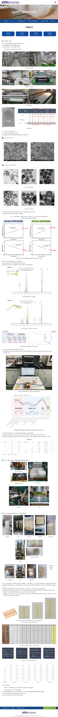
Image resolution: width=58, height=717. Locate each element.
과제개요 (6, 21)
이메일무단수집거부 (20, 708)
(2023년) (36, 33)
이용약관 (12, 708)
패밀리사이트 (47, 708)
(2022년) (22, 33)
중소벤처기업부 (44, 21)
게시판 (52, 21)
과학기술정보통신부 (33, 21)
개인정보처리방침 (5, 708)
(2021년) (8, 33)
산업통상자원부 (21, 21)
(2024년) (50, 33)
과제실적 (13, 21)
